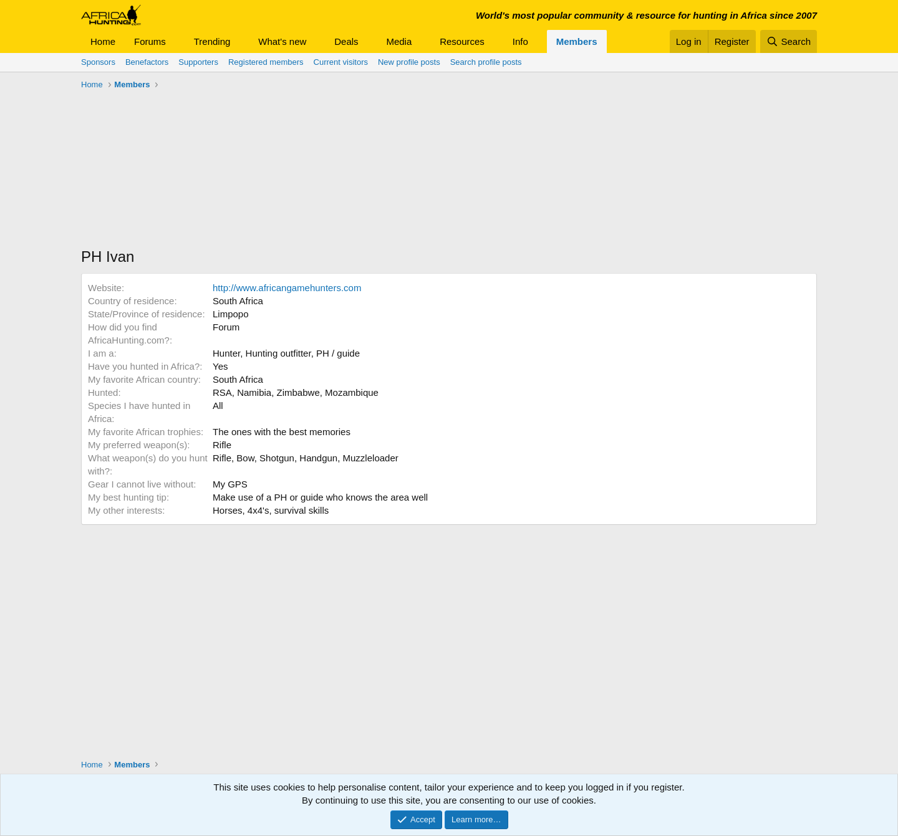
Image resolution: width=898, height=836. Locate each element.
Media (399, 41)
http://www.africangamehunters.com (287, 287)
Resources (462, 41)
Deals (346, 41)
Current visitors (341, 62)
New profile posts (409, 62)
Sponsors (98, 62)
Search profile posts (486, 62)
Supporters (198, 62)
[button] (176, 41)
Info (520, 41)
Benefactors (146, 62)
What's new (282, 41)
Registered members (266, 62)
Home (102, 41)
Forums (150, 41)
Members (576, 41)
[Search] (788, 41)
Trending (212, 41)
